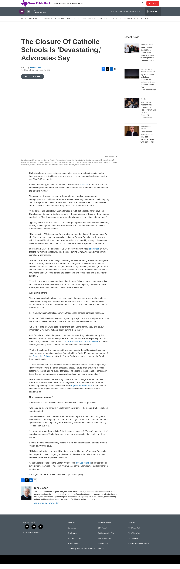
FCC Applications (104, 543)
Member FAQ (103, 548)
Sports (143, 104)
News (21, 24)
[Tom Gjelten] (26, 498)
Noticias (33, 24)
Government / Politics (146, 133)
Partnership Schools (42, 361)
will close (84, 190)
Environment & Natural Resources (148, 75)
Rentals (101, 554)
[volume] (29, 16)
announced (94, 254)
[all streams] (153, 16)
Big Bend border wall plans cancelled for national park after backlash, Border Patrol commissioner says (148, 87)
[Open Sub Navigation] (26, 24)
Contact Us (72, 533)
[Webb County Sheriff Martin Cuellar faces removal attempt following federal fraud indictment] (132, 54)
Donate (155, 6)
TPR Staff (131, 528)
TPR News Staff (134, 533)
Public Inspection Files (106, 538)
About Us (71, 528)
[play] (22, 16)
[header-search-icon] (144, 6)
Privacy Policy (73, 548)
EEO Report (102, 533)
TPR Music (45, 24)
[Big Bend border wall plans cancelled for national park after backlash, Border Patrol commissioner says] (132, 79)
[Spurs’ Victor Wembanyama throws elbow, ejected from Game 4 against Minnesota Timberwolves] (132, 108)
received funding (83, 468)
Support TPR (129, 24)
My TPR (144, 24)
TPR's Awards (133, 543)
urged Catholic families (81, 391)
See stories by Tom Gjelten (46, 508)
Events (101, 24)
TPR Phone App (134, 538)
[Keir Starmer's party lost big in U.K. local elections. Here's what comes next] (132, 136)
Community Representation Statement (81, 554)
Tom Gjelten (35, 73)
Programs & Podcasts (66, 24)
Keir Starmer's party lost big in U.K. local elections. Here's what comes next (147, 142)
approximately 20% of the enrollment (81, 347)
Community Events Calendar (138, 548)
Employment (72, 538)
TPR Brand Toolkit (74, 543)
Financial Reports (104, 528)
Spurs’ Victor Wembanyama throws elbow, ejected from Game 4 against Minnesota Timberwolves (148, 115)
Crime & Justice (147, 49)
